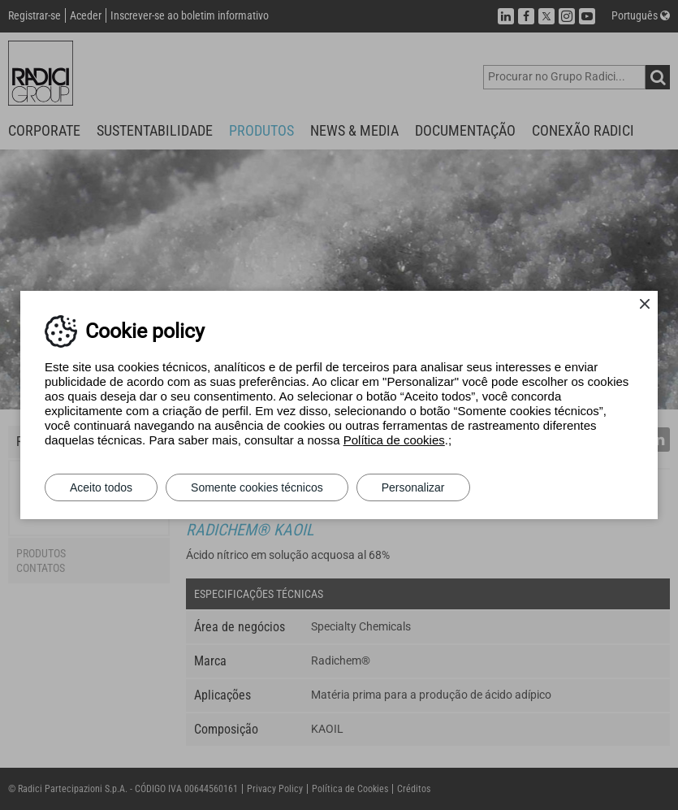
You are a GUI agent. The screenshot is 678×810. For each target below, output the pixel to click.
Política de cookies (394, 440)
